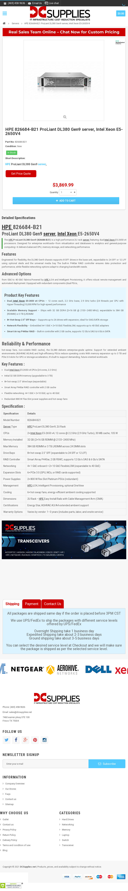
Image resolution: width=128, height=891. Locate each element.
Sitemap (9, 804)
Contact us (10, 799)
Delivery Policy (10, 840)
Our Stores (10, 789)
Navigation (5, 13)
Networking (68, 824)
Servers (15, 23)
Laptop (65, 835)
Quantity (54, 192)
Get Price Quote (21, 173)
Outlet (6, 819)
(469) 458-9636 (16, 3)
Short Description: (15, 158)
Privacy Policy (9, 829)
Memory (66, 829)
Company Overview (15, 783)
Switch (65, 840)
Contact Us (52, 604)
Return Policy (9, 835)
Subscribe (107, 764)
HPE (8, 164)
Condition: (11, 146)
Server (7, 426)
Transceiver (68, 845)
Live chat (54, 3)
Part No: (9, 141)
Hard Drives (68, 819)
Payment (31, 604)
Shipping (12, 604)
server (42, 164)
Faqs (7, 794)
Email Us (37, 3)
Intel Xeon (67, 234)
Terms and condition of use (16, 845)
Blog (5, 850)
